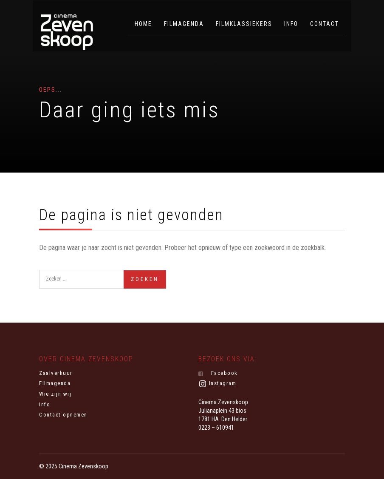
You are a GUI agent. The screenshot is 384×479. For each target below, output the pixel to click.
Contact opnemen (63, 414)
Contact (324, 23)
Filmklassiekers (244, 23)
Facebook (218, 373)
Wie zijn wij (55, 394)
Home (143, 23)
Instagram (217, 384)
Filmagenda (184, 23)
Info (291, 23)
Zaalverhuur (56, 373)
